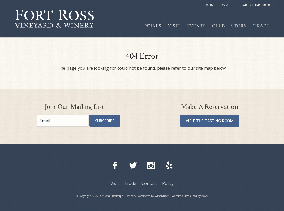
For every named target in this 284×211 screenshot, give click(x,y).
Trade (261, 26)
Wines (153, 26)
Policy (168, 183)
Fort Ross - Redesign (54, 18)
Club (218, 26)
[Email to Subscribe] (62, 121)
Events (196, 26)
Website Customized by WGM (190, 196)
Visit (174, 26)
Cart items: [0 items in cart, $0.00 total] (256, 5)
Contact (149, 183)
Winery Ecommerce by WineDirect (148, 196)
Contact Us (227, 5)
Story (239, 26)
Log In (208, 5)
